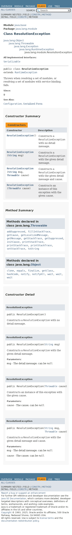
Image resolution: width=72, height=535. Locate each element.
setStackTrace (16, 248)
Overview (6, 6)
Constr (35, 14)
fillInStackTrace (39, 231)
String (12, 155)
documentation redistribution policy (20, 521)
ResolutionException (20, 135)
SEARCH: (30, 10)
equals (21, 270)
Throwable (13, 175)
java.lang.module (26, 28)
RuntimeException (26, 72)
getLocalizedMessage (34, 235)
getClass (47, 270)
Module (18, 6)
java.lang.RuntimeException (36, 49)
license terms (47, 518)
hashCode (12, 274)
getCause (12, 235)
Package (30, 6)
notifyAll (38, 274)
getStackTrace (33, 238)
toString (33, 248)
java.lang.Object (14, 40)
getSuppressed (54, 238)
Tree (57, 6)
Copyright (6, 512)
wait (50, 274)
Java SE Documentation (13, 498)
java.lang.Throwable (21, 43)
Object (36, 264)
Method (46, 14)
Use (50, 6)
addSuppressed (16, 231)
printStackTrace (32, 241)
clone (10, 270)
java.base (20, 25)
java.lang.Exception (26, 46)
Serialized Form (32, 103)
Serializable (12, 61)
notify (25, 274)
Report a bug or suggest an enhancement (23, 493)
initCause (13, 241)
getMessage (14, 238)
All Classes (8, 10)
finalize (33, 270)
